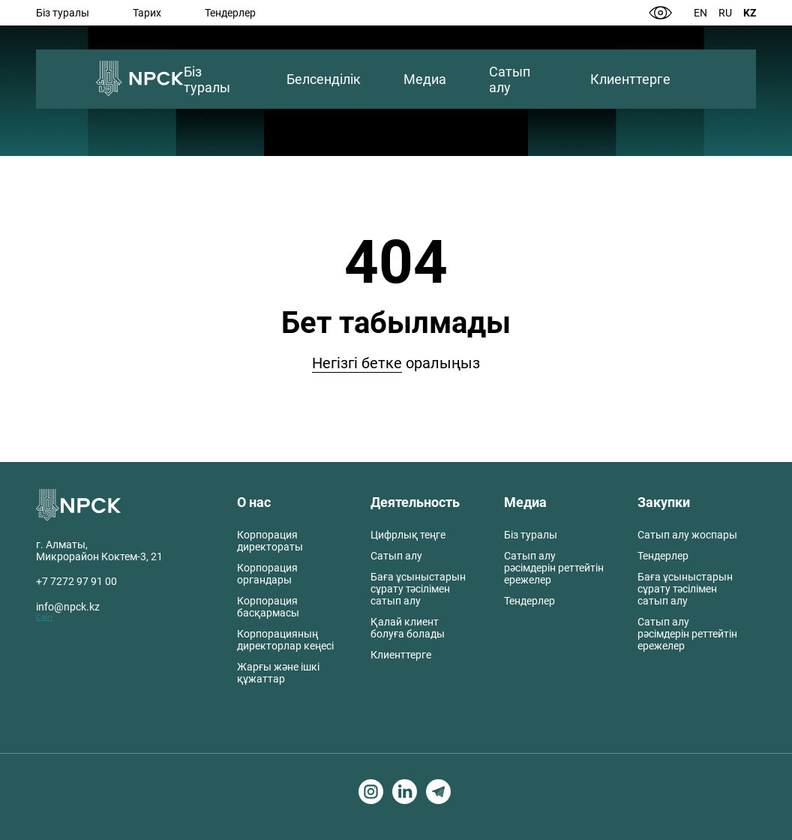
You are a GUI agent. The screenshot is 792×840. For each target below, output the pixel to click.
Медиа (425, 79)
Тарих (147, 13)
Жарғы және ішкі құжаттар (278, 673)
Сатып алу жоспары (687, 535)
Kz (749, 13)
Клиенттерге (630, 79)
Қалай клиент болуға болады (407, 628)
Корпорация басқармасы (268, 607)
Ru (725, 13)
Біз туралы (62, 13)
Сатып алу (509, 79)
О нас (254, 502)
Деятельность (415, 502)
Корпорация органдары (267, 574)
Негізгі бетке (357, 363)
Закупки (664, 502)
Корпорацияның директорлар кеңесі (285, 640)
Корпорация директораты (270, 541)
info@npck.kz (68, 607)
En (700, 13)
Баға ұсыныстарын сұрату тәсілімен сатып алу (418, 589)
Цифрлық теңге (408, 535)
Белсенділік (323, 79)
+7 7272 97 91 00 (76, 581)
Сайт (44, 617)
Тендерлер (230, 13)
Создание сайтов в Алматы (52, 808)
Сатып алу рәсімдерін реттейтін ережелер (554, 568)
